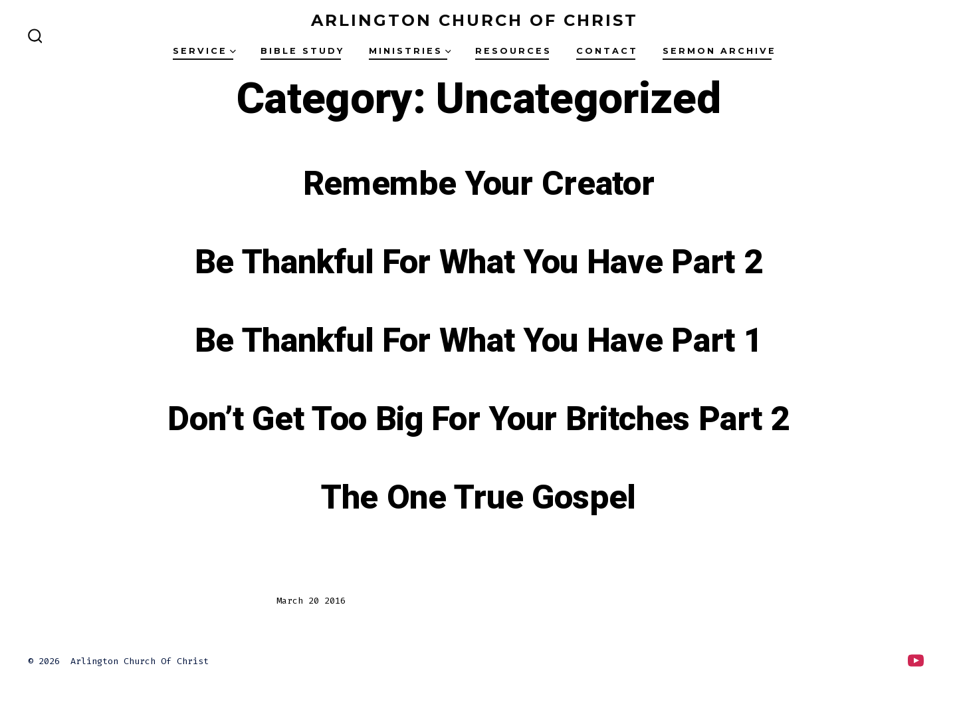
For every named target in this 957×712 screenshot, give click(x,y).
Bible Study (302, 51)
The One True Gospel (478, 498)
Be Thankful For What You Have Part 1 (478, 341)
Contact (607, 51)
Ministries (410, 51)
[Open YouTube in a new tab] (916, 660)
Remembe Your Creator (479, 184)
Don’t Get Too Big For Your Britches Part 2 (478, 419)
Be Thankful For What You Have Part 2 (478, 262)
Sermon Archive (719, 51)
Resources (513, 51)
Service (204, 51)
